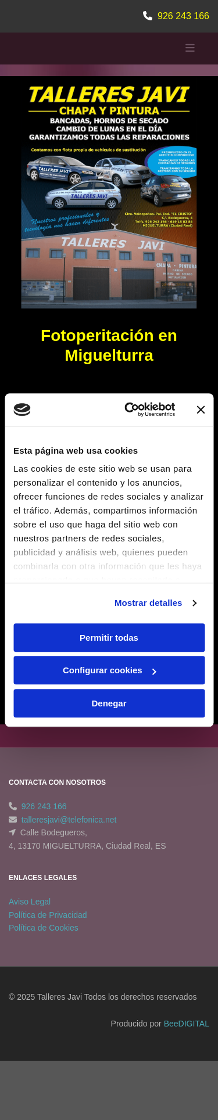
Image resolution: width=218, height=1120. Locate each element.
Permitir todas (109, 637)
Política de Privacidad (48, 915)
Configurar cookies (109, 670)
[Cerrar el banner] (200, 409)
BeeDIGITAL (186, 1023)
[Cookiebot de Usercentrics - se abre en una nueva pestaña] (130, 409)
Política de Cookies (43, 927)
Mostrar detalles (149, 603)
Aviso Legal (30, 901)
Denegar (108, 703)
